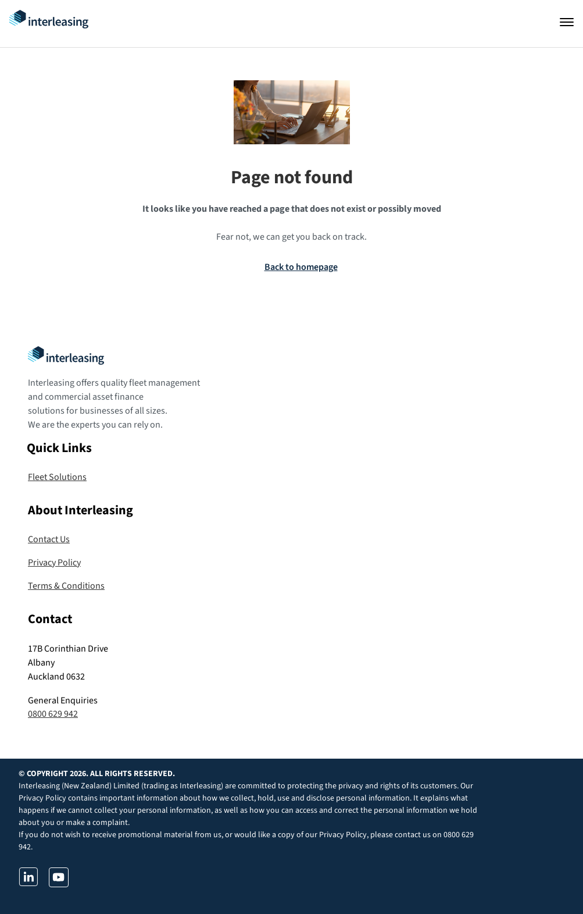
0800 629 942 (53, 713)
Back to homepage (301, 267)
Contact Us (49, 539)
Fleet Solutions (57, 477)
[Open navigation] (567, 22)
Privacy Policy (54, 562)
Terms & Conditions (66, 585)
